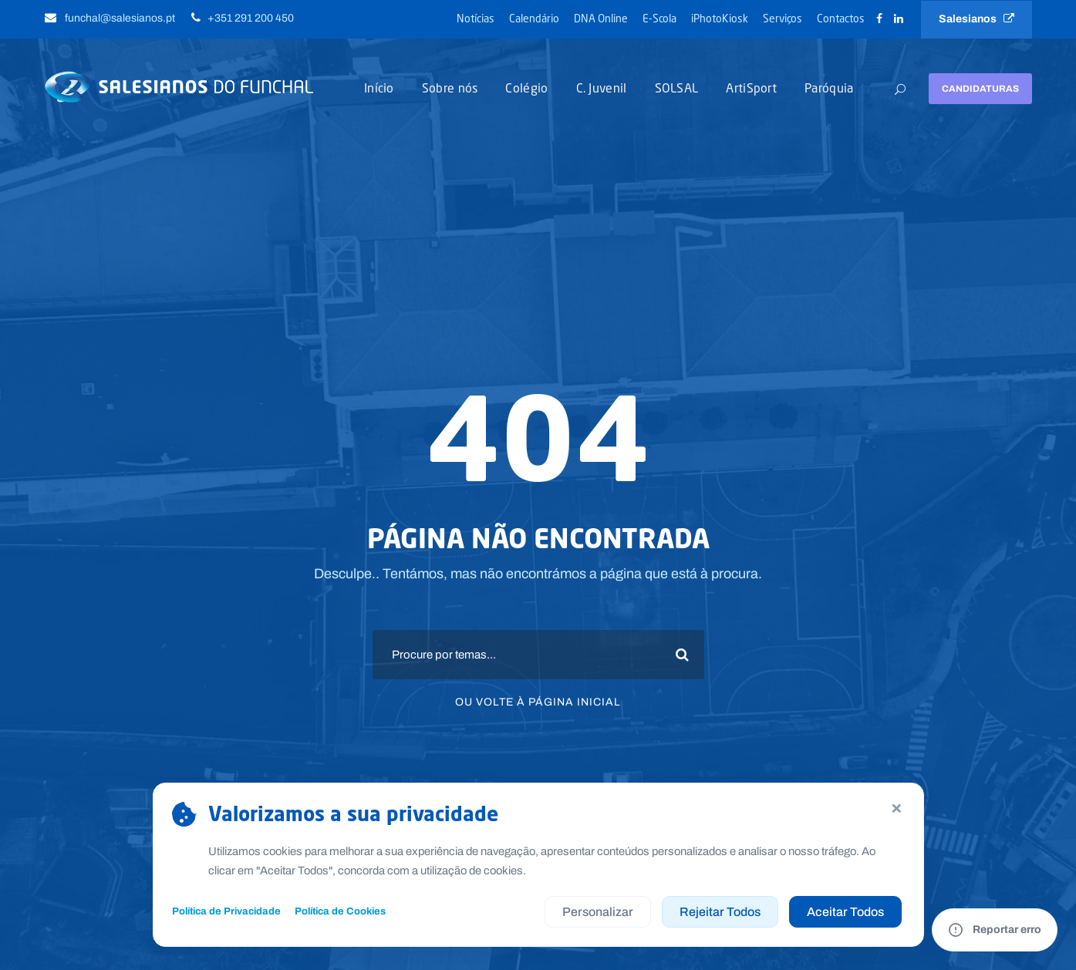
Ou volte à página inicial (538, 702)
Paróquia (828, 87)
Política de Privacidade (226, 911)
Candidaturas (980, 89)
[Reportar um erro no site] (994, 929)
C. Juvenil (601, 87)
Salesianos (976, 19)
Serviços (782, 18)
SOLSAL (677, 87)
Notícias (475, 18)
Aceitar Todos (845, 912)
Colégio (526, 87)
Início (379, 87)
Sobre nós (450, 87)
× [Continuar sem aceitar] (896, 807)
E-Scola (659, 18)
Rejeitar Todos (720, 912)
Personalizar (597, 912)
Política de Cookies (340, 911)
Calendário (534, 18)
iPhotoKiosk (719, 18)
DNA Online (601, 18)
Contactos (841, 18)
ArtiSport (751, 87)
